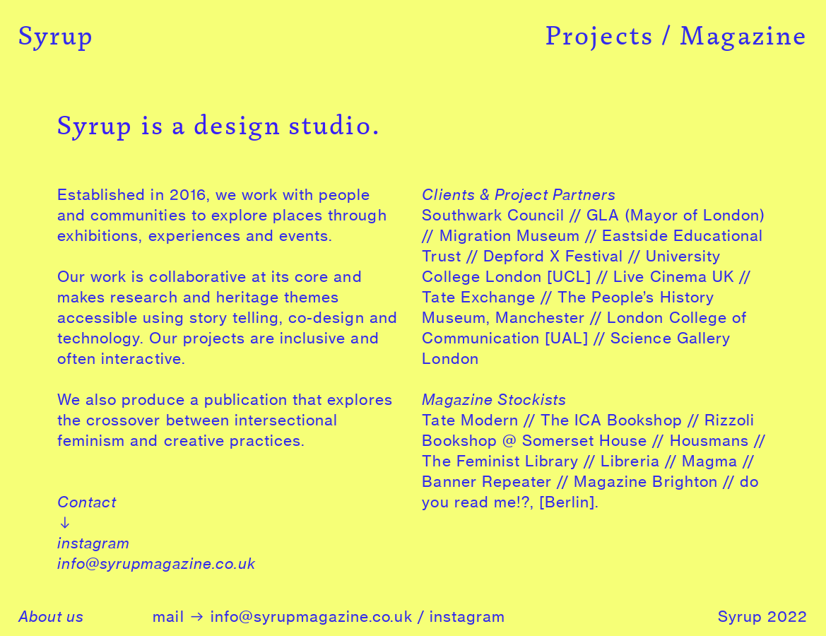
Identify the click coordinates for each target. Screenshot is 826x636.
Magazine (744, 35)
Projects (599, 35)
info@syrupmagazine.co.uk (156, 563)
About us (51, 616)
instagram (93, 543)
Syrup (56, 35)
